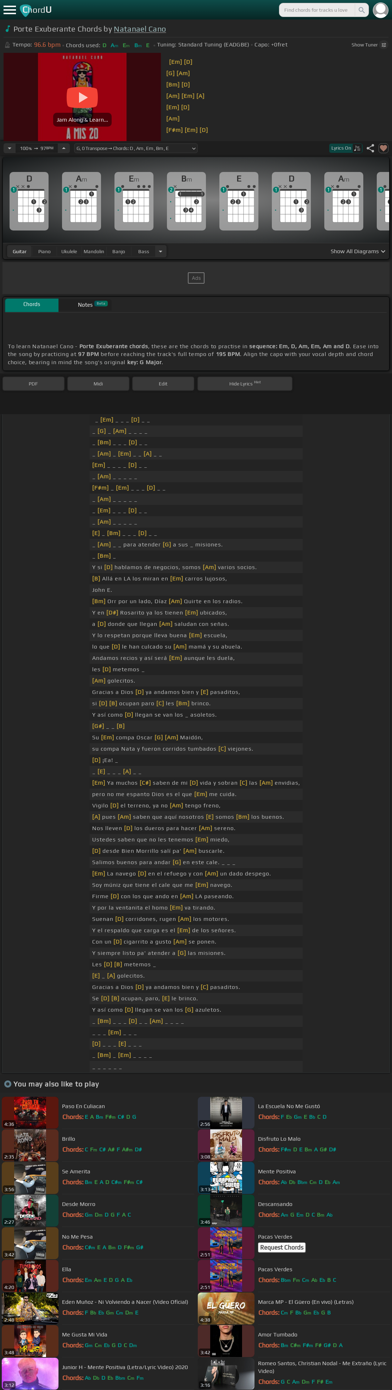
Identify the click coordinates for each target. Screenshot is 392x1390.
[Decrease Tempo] (10, 148)
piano (44, 251)
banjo (118, 251)
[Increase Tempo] (64, 148)
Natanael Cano (140, 28)
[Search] (361, 10)
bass (143, 251)
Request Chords (281, 1247)
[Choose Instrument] (160, 251)
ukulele (69, 251)
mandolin (94, 251)
